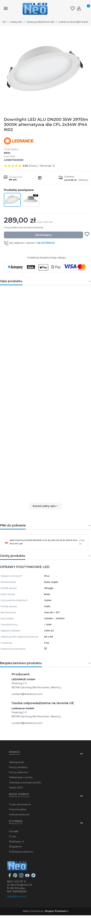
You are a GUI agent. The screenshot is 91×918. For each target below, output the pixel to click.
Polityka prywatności (21, 851)
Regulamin (15, 846)
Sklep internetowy (44, 911)
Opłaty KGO (16, 787)
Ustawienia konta (19, 814)
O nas (12, 836)
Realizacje (15, 841)
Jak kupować (16, 762)
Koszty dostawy (18, 767)
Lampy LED (16, 21)
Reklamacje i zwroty (21, 777)
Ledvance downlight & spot (73, 21)
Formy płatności (18, 772)
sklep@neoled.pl (16, 896)
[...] (45, 69)
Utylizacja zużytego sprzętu (25, 782)
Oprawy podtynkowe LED (40, 21)
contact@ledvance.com (27, 694)
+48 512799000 (45, 242)
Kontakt (13, 831)
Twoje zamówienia (20, 804)
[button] (45, 506)
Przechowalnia (17, 809)
